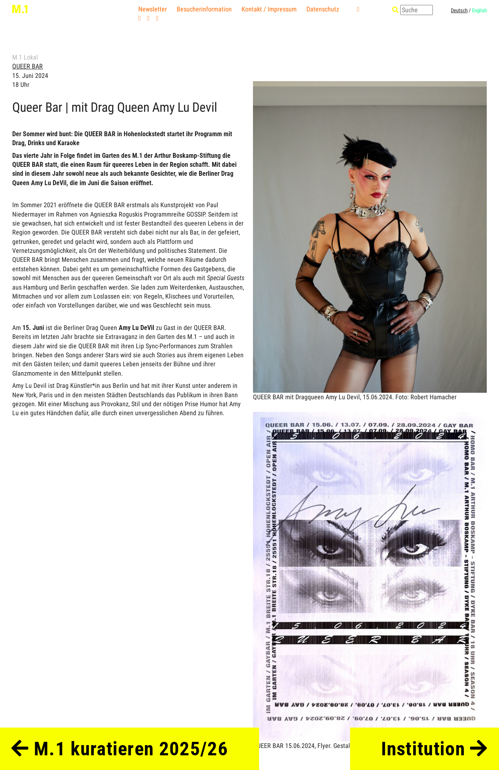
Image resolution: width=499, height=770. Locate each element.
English (479, 10)
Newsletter (152, 9)
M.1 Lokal (25, 57)
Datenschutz (322, 9)
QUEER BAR (27, 66)
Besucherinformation (204, 9)
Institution (434, 748)
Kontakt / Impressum (269, 9)
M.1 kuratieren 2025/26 (119, 748)
